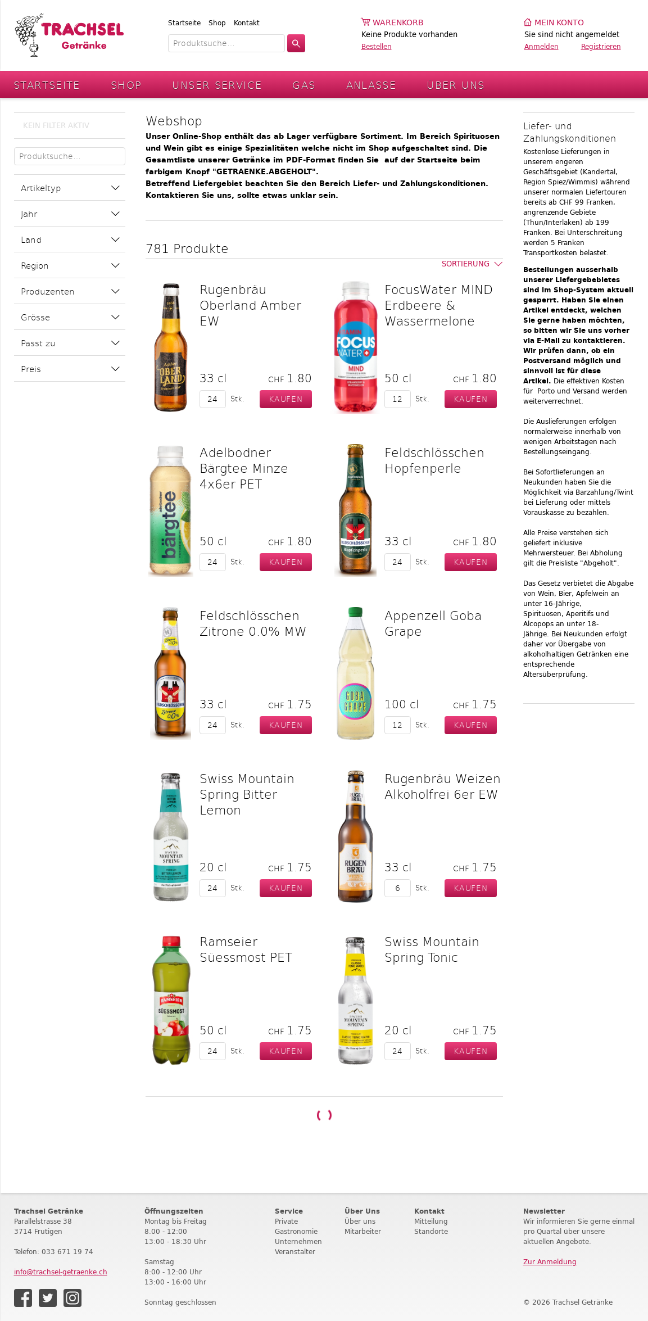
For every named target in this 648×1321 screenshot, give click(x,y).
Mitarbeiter (363, 1231)
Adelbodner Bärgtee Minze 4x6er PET (244, 468)
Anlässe (371, 85)
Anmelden (541, 46)
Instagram (72, 1298)
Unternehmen (298, 1241)
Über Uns (455, 85)
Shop (217, 22)
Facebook (23, 1298)
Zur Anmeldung (550, 1261)
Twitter (48, 1298)
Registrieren (601, 46)
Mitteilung (431, 1221)
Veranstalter (295, 1251)
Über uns (360, 1221)
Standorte (431, 1231)
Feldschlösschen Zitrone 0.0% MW (253, 623)
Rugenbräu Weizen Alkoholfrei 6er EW (442, 786)
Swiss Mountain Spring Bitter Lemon (247, 794)
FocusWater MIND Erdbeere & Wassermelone (438, 305)
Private (286, 1221)
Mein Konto (559, 23)
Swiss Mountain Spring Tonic (431, 949)
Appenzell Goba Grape (433, 623)
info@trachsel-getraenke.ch (60, 1271)
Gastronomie (296, 1231)
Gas (303, 85)
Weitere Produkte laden (324, 1115)
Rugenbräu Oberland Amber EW (250, 305)
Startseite (184, 22)
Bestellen (376, 46)
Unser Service (217, 85)
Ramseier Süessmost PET (246, 949)
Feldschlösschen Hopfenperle (434, 460)
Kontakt (247, 22)
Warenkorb (398, 23)
